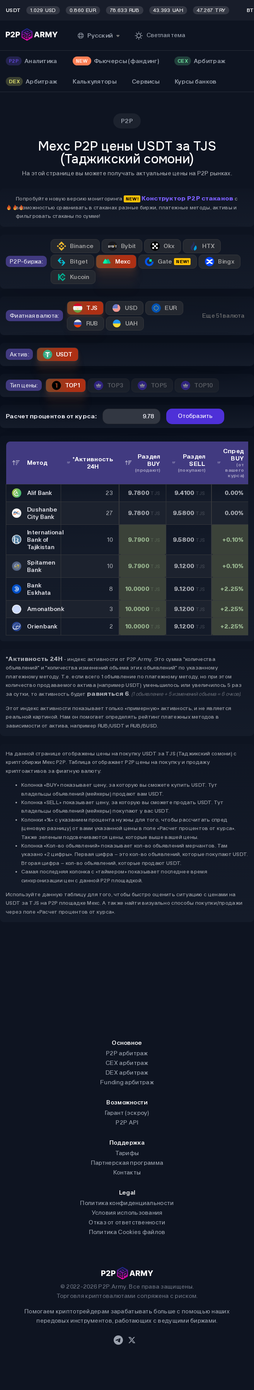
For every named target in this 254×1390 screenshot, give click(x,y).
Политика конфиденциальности (127, 1203)
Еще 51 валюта (223, 315)
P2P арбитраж (127, 1053)
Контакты (127, 1172)
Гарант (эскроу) (127, 1112)
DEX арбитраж (127, 1072)
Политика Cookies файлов (127, 1232)
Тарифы (127, 1153)
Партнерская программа (127, 1162)
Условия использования (127, 1212)
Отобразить (195, 415)
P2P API (127, 1122)
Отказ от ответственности (127, 1222)
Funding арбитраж (127, 1082)
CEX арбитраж (127, 1062)
